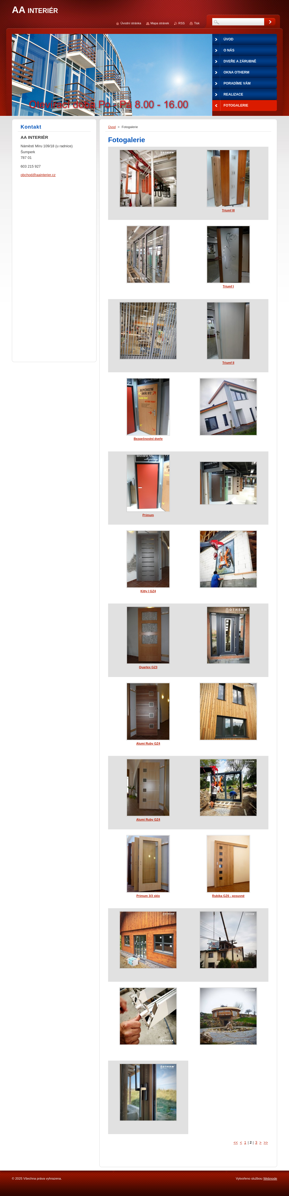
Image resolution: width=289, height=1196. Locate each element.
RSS (181, 23)
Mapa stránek (159, 23)
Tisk (197, 23)
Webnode (270, 1178)
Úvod (112, 127)
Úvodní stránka (131, 23)
